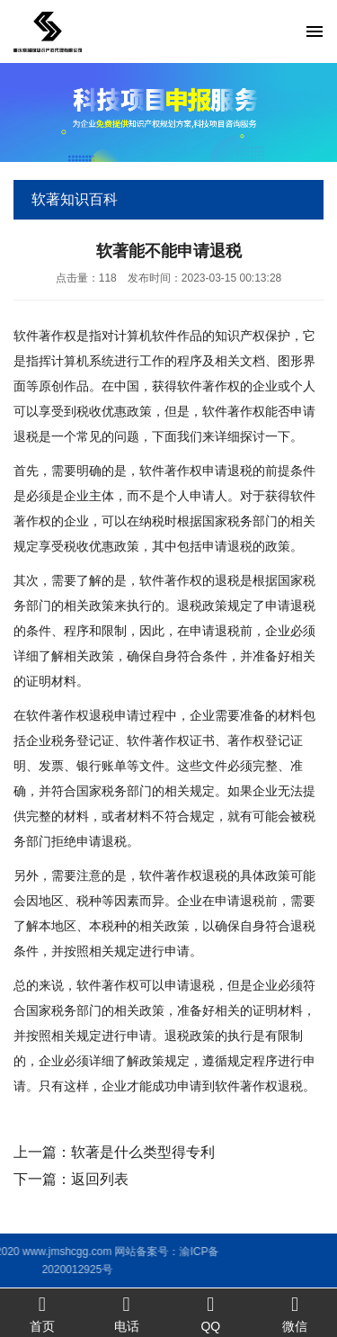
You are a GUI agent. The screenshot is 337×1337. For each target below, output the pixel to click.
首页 (42, 1313)
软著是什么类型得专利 (143, 1152)
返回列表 (100, 1179)
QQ (211, 1313)
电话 (126, 1313)
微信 (295, 1313)
